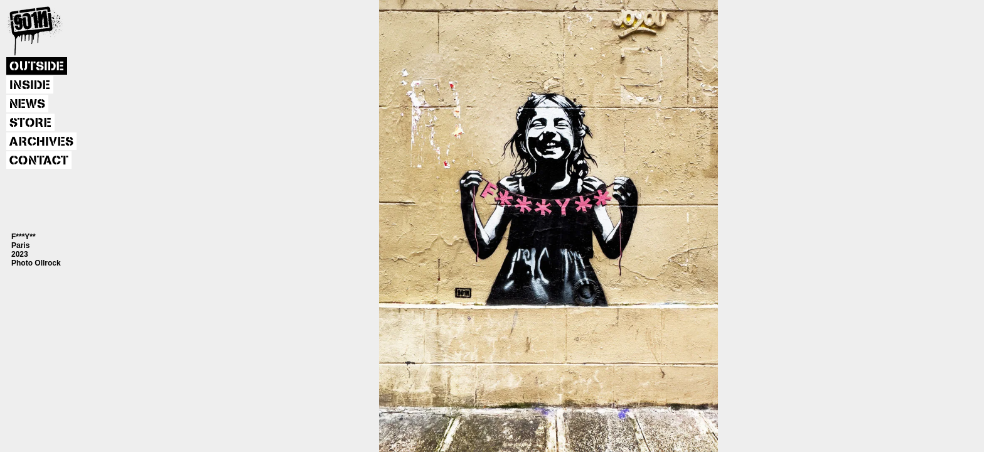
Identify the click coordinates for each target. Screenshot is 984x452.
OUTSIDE (36, 66)
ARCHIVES (41, 142)
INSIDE (29, 85)
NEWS (27, 104)
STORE (30, 123)
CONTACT (38, 160)
